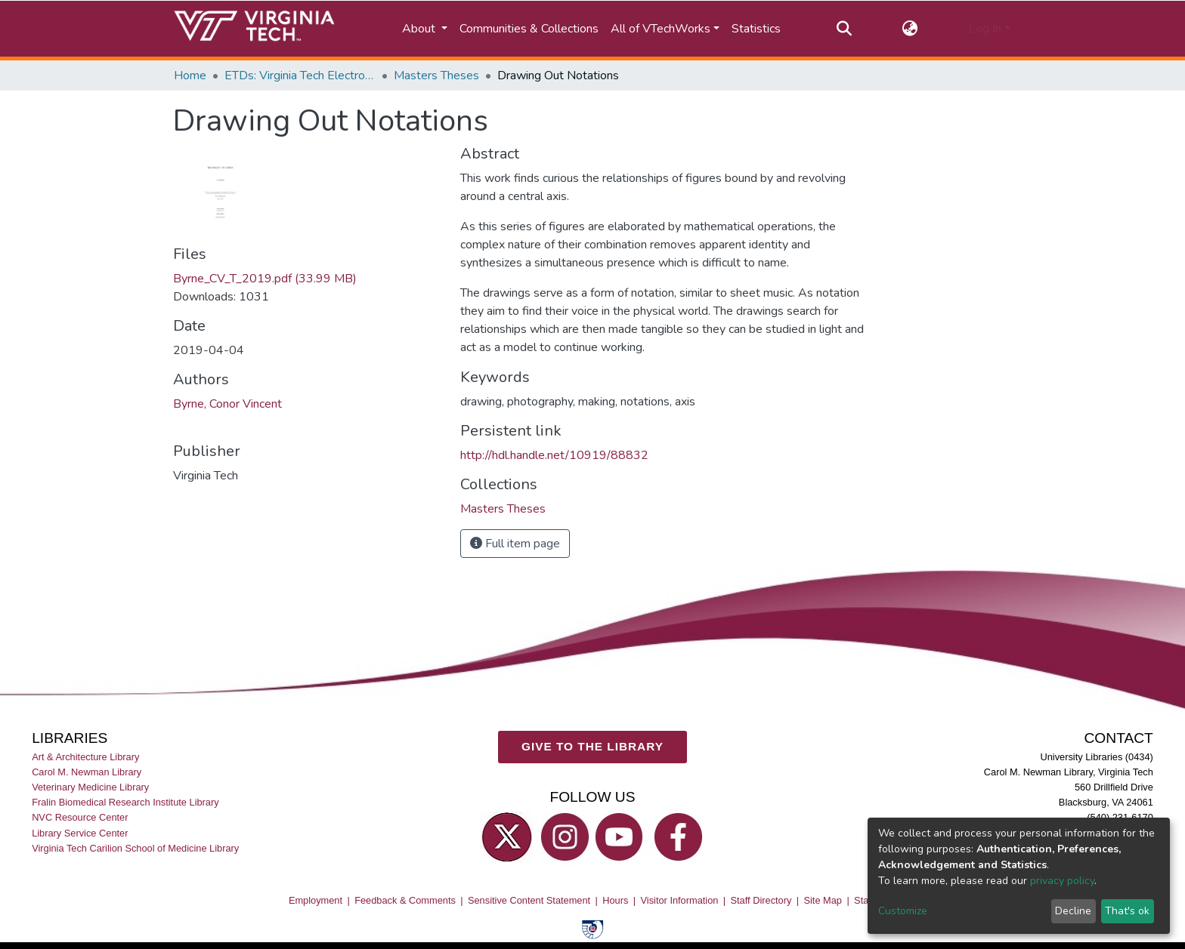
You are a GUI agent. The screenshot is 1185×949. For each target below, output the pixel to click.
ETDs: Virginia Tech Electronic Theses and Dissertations (300, 75)
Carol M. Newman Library (86, 772)
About (420, 28)
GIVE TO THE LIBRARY (592, 746)
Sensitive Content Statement (529, 900)
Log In (985, 28)
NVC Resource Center (80, 817)
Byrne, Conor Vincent (227, 404)
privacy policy (1062, 881)
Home (190, 75)
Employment (315, 900)
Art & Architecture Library (85, 757)
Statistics (756, 28)
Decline (1073, 911)
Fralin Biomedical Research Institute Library (125, 802)
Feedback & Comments (405, 900)
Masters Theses (436, 75)
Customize (902, 911)
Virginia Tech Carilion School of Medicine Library (135, 848)
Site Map (822, 900)
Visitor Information (680, 900)
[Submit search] (843, 29)
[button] (910, 29)
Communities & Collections (529, 28)
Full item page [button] (515, 543)
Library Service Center (80, 833)
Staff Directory (761, 900)
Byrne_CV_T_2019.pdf (265, 278)
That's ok (1127, 911)
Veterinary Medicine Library (90, 787)
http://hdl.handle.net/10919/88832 (554, 455)
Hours (615, 900)
